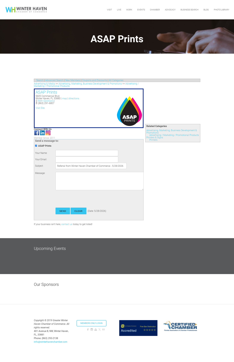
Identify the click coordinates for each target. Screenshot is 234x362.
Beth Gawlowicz (46, 100)
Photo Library (221, 9)
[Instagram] (92, 329)
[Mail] (103, 329)
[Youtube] (95, 329)
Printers (153, 139)
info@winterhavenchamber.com (50, 341)
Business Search (189, 9)
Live (119, 9)
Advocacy (170, 9)
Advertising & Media (44, 83)
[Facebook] (88, 329)
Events (141, 9)
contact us (66, 224)
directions (74, 98)
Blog (206, 9)
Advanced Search (54, 80)
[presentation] (78, 199)
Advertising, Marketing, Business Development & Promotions (171, 131)
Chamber (155, 9)
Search (39, 80)
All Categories (116, 80)
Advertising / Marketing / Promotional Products (174, 135)
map (64, 98)
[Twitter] (99, 329)
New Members (72, 80)
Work (129, 9)
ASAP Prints (46, 92)
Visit (109, 9)
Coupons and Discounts (94, 80)
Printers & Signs (154, 137)
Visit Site (40, 108)
